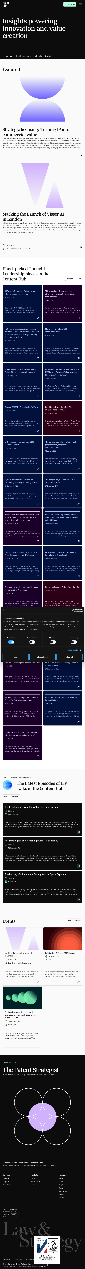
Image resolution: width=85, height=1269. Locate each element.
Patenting (6, 1178)
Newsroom (62, 1194)
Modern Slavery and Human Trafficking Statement (18, 1264)
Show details (73, 650)
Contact (61, 1198)
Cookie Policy (7, 1259)
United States (35, 1181)
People (61, 1185)
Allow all (69, 657)
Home (61, 1178)
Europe (33, 1185)
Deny (16, 657)
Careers (61, 1188)
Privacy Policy (18, 1259)
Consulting (6, 1185)
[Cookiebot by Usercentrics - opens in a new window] (73, 610)
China (33, 1178)
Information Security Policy (33, 1259)
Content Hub (63, 1191)
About (61, 1181)
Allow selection (42, 657)
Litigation (6, 1181)
